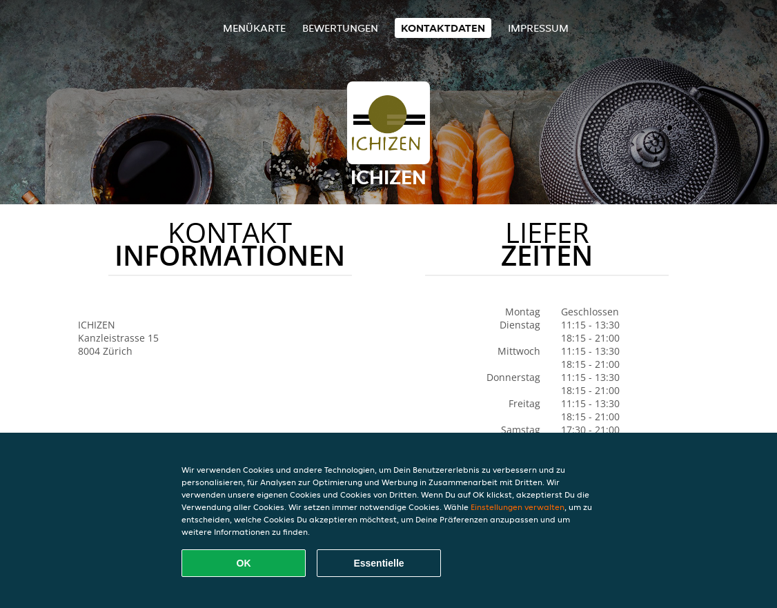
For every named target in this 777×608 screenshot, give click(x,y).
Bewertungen (340, 28)
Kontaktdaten (443, 28)
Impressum (538, 28)
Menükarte (254, 28)
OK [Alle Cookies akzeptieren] (244, 563)
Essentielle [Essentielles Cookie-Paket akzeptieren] (378, 563)
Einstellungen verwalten (517, 507)
